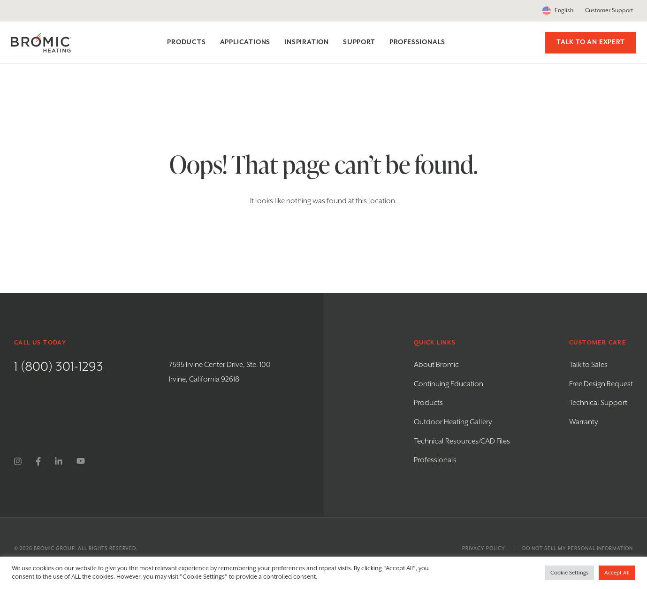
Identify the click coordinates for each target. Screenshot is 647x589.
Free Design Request (601, 384)
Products (428, 402)
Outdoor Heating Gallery (453, 422)
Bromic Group (54, 548)
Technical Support (598, 402)
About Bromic (436, 364)
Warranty (583, 422)
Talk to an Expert (587, 42)
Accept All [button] (617, 573)
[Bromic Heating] (44, 43)
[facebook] (38, 461)
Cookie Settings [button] (569, 573)
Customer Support (609, 10)
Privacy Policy (483, 548)
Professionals (435, 460)
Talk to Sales (588, 364)
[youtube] (80, 461)
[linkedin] (58, 461)
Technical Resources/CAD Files (462, 441)
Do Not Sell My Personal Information (577, 548)
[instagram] (18, 461)
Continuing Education (448, 384)
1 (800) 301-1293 (58, 367)
